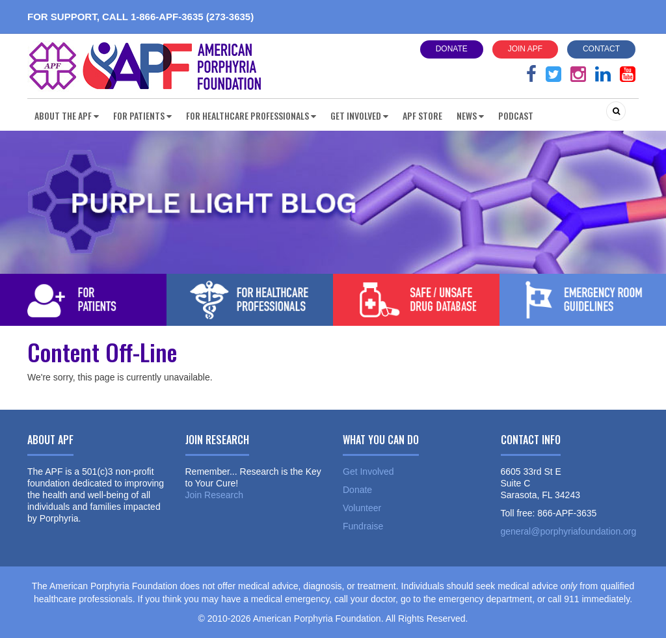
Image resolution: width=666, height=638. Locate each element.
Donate (452, 48)
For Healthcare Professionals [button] (251, 115)
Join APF (525, 48)
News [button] (470, 115)
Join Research (214, 495)
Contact (601, 48)
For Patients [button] (142, 115)
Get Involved (368, 471)
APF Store (422, 115)
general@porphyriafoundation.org (569, 531)
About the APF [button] (66, 115)
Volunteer (362, 508)
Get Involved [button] (359, 115)
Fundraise (363, 526)
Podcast (515, 115)
